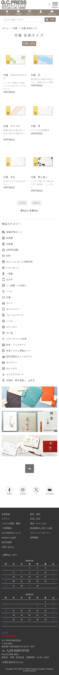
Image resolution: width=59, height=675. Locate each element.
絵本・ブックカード (16, 344)
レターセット (12, 267)
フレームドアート (15, 315)
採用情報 (34, 537)
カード (9, 303)
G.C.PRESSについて (11, 533)
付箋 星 (35, 126)
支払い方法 (35, 519)
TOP (7, 14)
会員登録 (6, 514)
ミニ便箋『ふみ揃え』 (17, 285)
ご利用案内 (7, 528)
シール (9, 321)
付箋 (15, 28)
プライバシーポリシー (40, 533)
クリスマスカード (15, 374)
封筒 (8, 255)
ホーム (5, 28)
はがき (9, 279)
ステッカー (11, 327)
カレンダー (11, 368)
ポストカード (12, 309)
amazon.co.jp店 (9, 537)
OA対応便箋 (12, 249)
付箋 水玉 (9, 177)
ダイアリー (11, 362)
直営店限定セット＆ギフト (19, 356)
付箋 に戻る (29, 43)
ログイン (6, 519)
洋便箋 (9, 244)
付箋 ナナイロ (11, 126)
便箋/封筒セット (14, 232)
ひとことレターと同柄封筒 (19, 261)
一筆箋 (9, 273)
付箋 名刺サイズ (29, 28)
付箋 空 (35, 75)
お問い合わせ (8, 547)
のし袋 (9, 333)
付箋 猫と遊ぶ (39, 177)
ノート (9, 291)
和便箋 (9, 238)
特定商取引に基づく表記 (41, 528)
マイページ (40, 14)
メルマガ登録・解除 (11, 523)
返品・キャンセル (38, 523)
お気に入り (29, 14)
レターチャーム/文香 (16, 339)
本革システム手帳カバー (18, 350)
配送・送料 (35, 514)
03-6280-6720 (19, 650)
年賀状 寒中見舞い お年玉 (20, 380)
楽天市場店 (7, 542)
